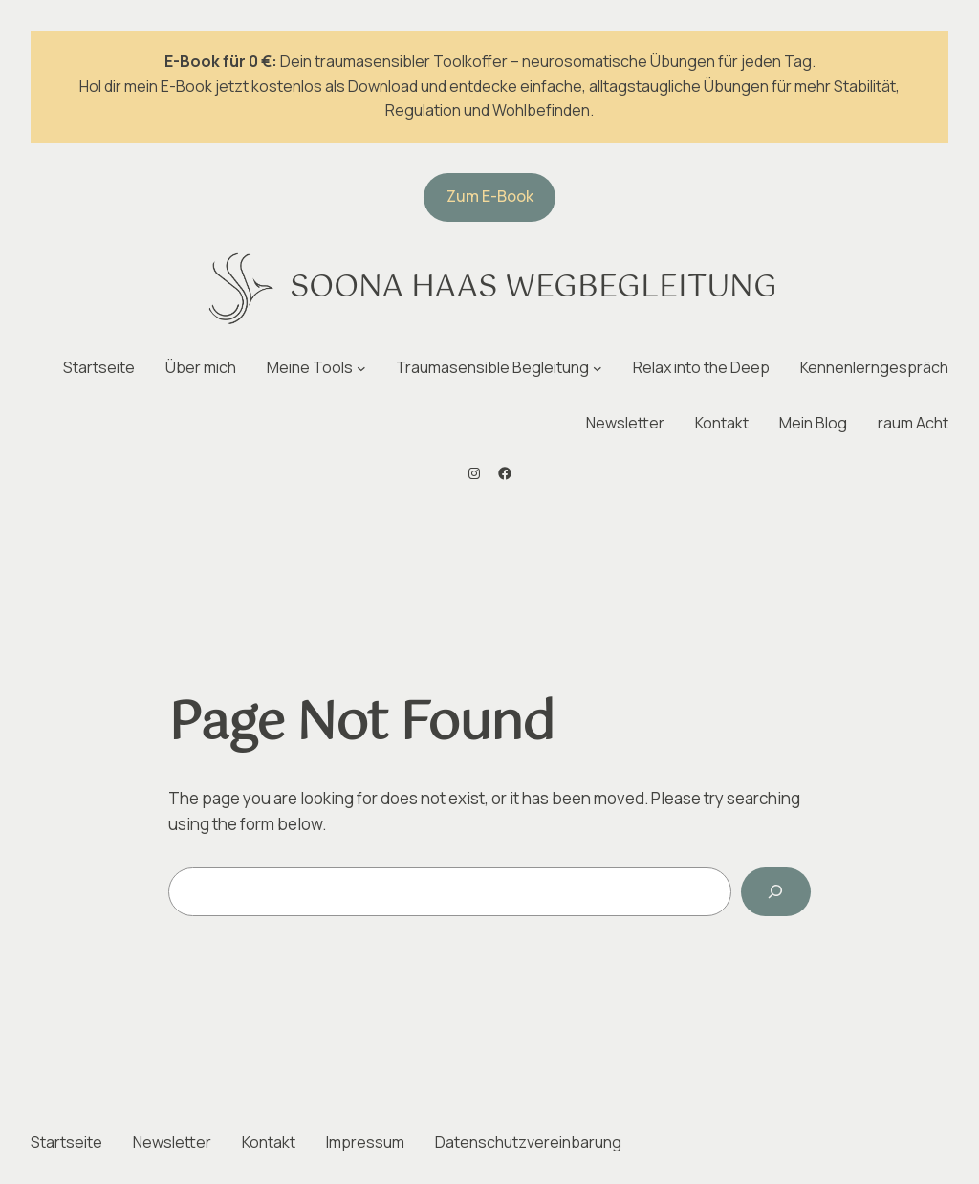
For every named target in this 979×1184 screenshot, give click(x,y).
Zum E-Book (489, 196)
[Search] (776, 891)
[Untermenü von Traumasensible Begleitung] (597, 368)
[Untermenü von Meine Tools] (361, 368)
